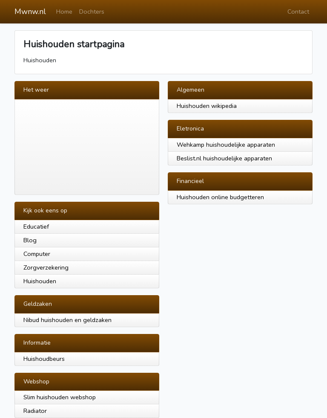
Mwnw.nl (30, 11)
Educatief (36, 226)
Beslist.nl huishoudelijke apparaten (224, 158)
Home (64, 11)
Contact (298, 11)
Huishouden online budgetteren (220, 197)
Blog (30, 240)
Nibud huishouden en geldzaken (67, 320)
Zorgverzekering (46, 267)
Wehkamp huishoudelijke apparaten (226, 144)
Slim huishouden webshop (59, 397)
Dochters (91, 11)
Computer (36, 254)
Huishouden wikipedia (207, 106)
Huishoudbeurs (44, 358)
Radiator (35, 410)
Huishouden (39, 281)
